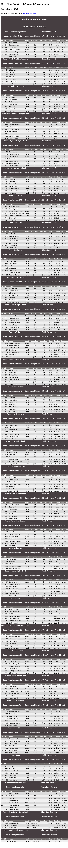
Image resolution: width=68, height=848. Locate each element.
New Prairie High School (29, 13)
